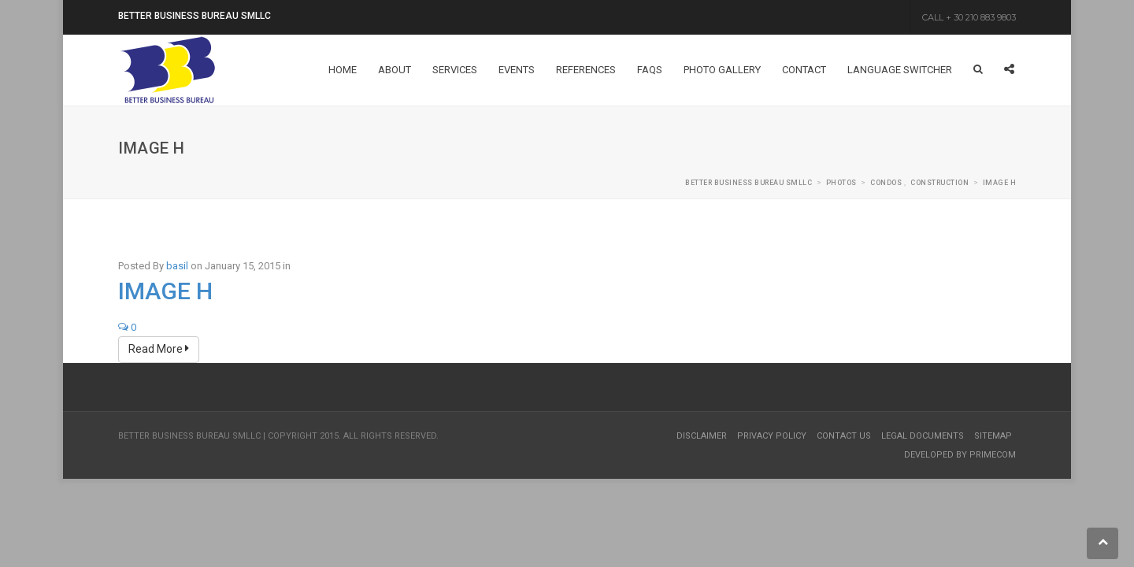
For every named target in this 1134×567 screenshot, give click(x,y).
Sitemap (993, 436)
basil (177, 266)
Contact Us (844, 436)
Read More (158, 349)
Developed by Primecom (960, 455)
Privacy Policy (771, 436)
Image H (165, 291)
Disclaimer (701, 436)
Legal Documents (922, 436)
